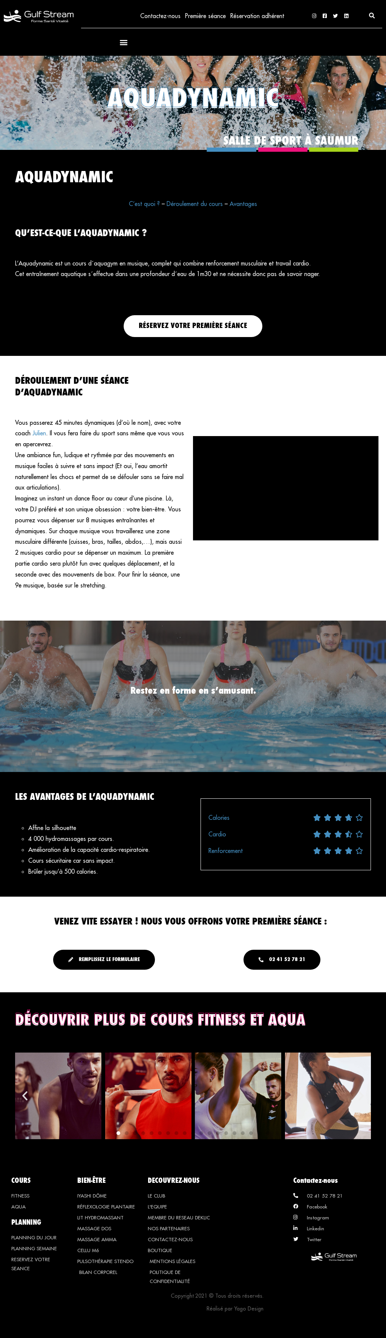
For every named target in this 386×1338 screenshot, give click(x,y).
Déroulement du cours (195, 204)
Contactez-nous (159, 16)
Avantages (243, 204)
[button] (372, 16)
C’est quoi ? (144, 204)
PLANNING (26, 1222)
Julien (39, 434)
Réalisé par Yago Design (235, 1309)
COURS (21, 1180)
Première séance (205, 16)
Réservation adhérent (257, 16)
